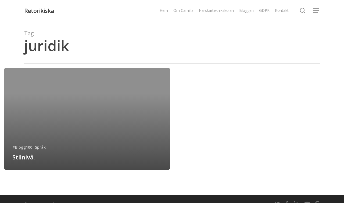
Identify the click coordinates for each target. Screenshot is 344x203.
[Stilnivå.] (87, 119)
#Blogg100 (22, 147)
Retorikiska (39, 10)
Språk (40, 147)
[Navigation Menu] (316, 10)
